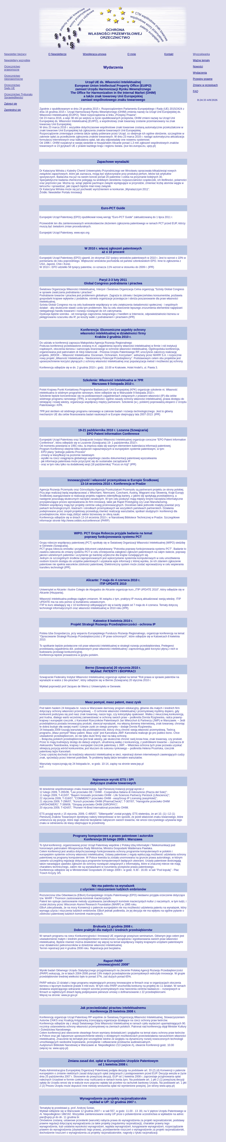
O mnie (131, 54)
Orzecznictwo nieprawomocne (13, 77)
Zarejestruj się (12, 109)
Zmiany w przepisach (205, 85)
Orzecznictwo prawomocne (12, 68)
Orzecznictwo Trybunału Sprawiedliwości (18, 96)
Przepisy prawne (203, 78)
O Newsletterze (57, 54)
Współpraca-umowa (94, 54)
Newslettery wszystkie (17, 60)
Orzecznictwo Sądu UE (12, 87)
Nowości (198, 66)
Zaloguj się (10, 103)
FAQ (195, 91)
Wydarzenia (200, 72)
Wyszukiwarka (201, 54)
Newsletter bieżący (15, 54)
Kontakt (168, 54)
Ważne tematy (201, 60)
